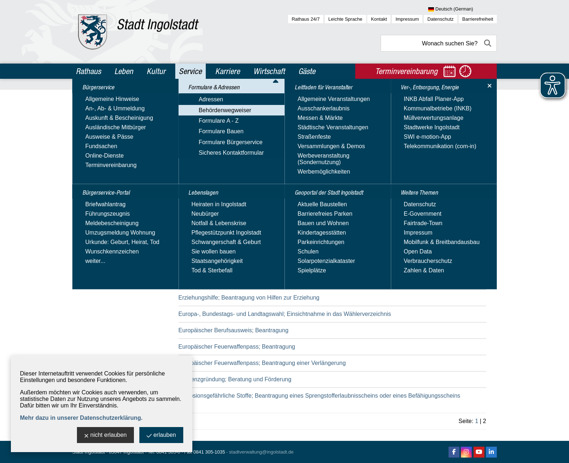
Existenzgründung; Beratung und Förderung (235, 379)
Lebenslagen (95, 207)
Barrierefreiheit (477, 19)
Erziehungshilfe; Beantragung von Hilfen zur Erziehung (249, 298)
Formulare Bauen (98, 173)
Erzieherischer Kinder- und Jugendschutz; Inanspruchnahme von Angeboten (277, 248)
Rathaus (88, 71)
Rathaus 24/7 (306, 19)
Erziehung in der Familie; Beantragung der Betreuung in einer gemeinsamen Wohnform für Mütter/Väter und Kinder (327, 265)
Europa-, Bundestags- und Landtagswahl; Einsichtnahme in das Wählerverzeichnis (285, 314)
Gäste (306, 71)
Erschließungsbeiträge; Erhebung (222, 232)
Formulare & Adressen (109, 128)
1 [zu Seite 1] (476, 421)
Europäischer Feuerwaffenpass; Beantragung (237, 347)
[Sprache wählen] (462, 9)
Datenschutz (440, 19)
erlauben (161, 435)
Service (190, 71)
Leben (123, 71)
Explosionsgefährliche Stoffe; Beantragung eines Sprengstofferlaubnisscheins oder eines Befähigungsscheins (319, 396)
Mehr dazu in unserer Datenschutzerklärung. (81, 418)
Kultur (156, 71)
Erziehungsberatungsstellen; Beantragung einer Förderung (254, 281)
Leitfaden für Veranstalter (113, 223)
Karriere (227, 71)
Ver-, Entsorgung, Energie (113, 263)
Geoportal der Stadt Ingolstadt (105, 243)
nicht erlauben (105, 435)
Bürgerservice (96, 97)
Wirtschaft (269, 71)
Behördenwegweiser (102, 152)
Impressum (407, 19)
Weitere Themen (100, 279)
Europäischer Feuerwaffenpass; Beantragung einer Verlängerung (262, 363)
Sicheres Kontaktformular (109, 194)
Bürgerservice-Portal (107, 113)
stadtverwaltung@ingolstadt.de (261, 452)
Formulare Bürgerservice (108, 183)
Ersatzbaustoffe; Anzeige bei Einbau (225, 216)
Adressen (88, 141)
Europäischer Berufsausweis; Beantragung (233, 330)
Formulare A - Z (96, 162)
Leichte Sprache (345, 19)
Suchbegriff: (194, 145)
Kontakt (379, 19)
